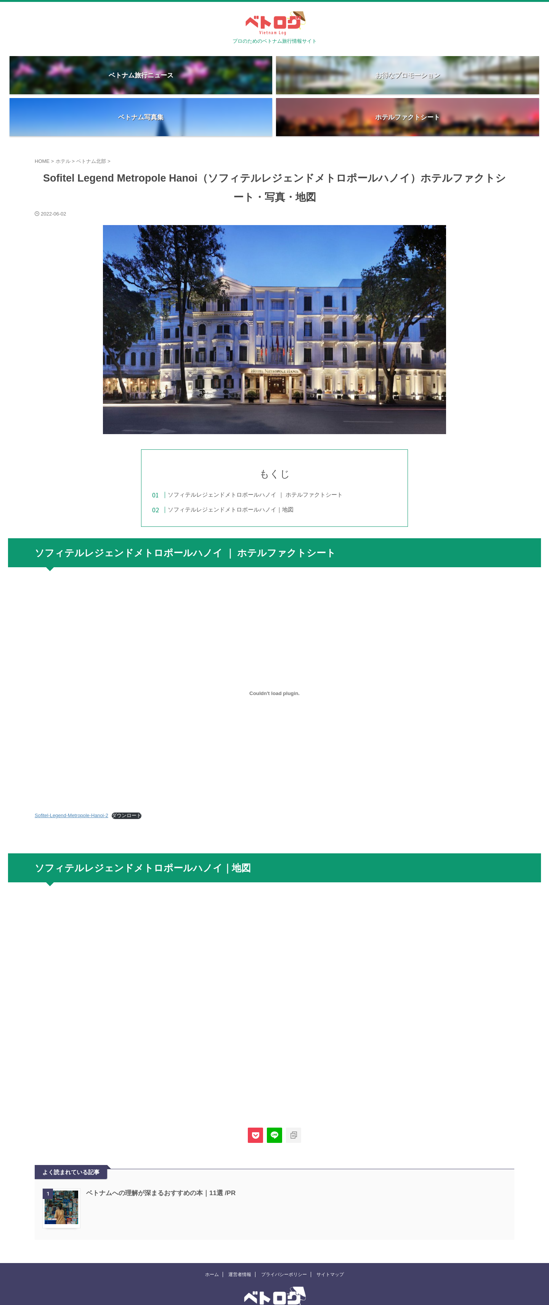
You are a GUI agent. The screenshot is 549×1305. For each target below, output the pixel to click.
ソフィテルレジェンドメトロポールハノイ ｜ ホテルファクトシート (270, 452)
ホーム (212, 1237)
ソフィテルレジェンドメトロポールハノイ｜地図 (246, 467)
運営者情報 (239, 1237)
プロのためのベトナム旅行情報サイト (274, 1284)
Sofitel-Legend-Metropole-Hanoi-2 (71, 776)
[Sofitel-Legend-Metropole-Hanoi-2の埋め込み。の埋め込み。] (274, 654)
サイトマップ (330, 1237)
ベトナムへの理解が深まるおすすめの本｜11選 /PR (156, 1154)
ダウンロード (126, 776)
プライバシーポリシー (284, 1237)
